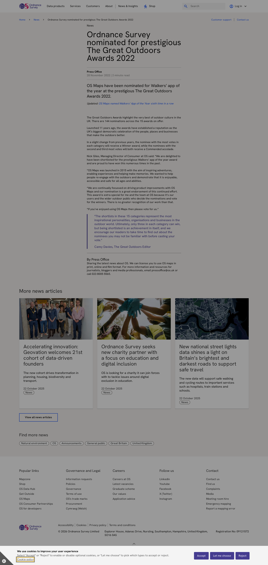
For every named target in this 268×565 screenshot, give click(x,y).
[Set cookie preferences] (7, 558)
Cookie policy (25, 559)
